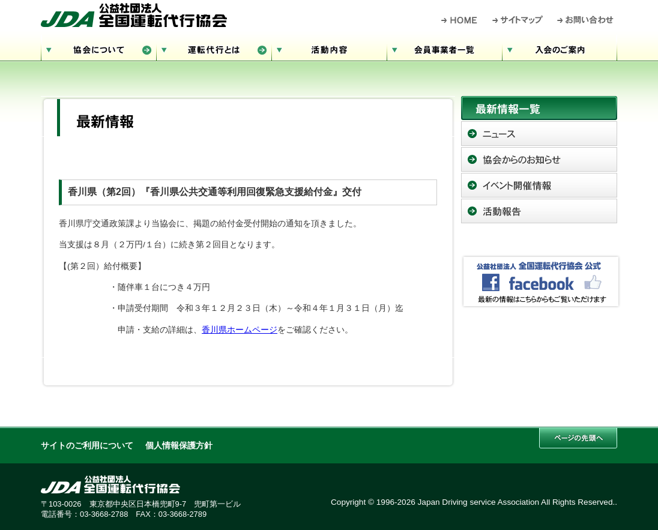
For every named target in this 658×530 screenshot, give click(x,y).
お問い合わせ (585, 20)
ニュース (539, 133)
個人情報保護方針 (179, 445)
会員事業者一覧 (444, 48)
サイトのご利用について (87, 445)
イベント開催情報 (539, 185)
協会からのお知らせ (539, 159)
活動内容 (329, 48)
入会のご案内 (559, 48)
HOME (459, 20)
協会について (98, 48)
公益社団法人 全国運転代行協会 (134, 15)
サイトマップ (518, 20)
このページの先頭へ (578, 437)
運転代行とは (213, 48)
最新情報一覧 (539, 108)
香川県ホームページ (239, 329)
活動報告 (539, 211)
